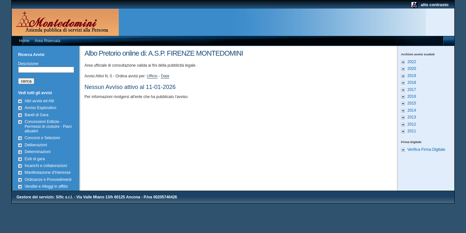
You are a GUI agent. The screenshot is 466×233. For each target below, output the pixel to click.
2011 (411, 131)
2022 (411, 62)
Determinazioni (37, 152)
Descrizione (28, 63)
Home (24, 41)
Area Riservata (47, 41)
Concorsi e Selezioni (42, 138)
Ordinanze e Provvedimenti (48, 179)
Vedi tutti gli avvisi (35, 93)
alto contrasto (435, 4)
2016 (411, 96)
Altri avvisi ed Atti (39, 101)
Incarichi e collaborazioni (46, 165)
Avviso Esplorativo (40, 107)
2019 (411, 75)
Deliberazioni (36, 145)
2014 (411, 110)
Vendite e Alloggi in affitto (46, 186)
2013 (411, 117)
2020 (411, 68)
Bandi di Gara (36, 115)
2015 (411, 103)
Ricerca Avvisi (31, 54)
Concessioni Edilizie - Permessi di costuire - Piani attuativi (48, 126)
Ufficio (152, 76)
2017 (411, 89)
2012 (411, 124)
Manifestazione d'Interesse (48, 172)
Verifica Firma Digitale (426, 149)
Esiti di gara (35, 159)
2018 (411, 82)
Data (165, 76)
